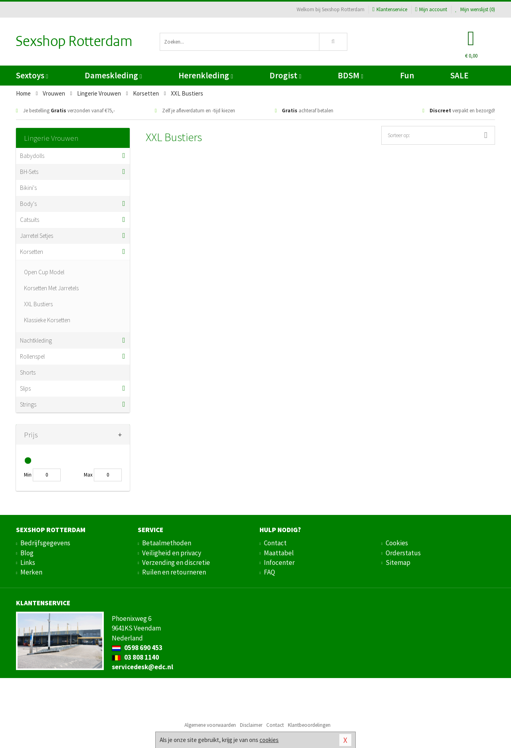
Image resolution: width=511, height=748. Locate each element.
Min (28, 474)
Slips (25, 388)
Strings (28, 404)
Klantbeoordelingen (309, 725)
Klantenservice (389, 9)
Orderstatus (403, 553)
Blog (27, 553)
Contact (275, 543)
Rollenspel (32, 356)
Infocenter (279, 562)
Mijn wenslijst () (475, 9)
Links (27, 562)
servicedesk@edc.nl (142, 666)
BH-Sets (29, 172)
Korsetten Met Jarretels (51, 288)
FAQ (269, 572)
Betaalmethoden (166, 543)
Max (88, 474)
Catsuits (29, 219)
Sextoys (32, 75)
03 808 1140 (135, 657)
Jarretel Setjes (36, 235)
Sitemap (398, 562)
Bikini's (28, 187)
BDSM (350, 75)
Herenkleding (205, 75)
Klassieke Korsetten (47, 320)
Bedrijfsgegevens (45, 543)
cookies (269, 740)
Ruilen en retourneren (174, 572)
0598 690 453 (137, 647)
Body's (28, 203)
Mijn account (431, 9)
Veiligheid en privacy (171, 553)
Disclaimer (251, 725)
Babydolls (32, 156)
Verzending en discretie (176, 562)
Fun (407, 75)
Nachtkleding (36, 340)
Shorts (28, 372)
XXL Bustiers (38, 304)
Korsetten (31, 251)
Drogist (285, 75)
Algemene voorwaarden (210, 725)
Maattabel (279, 553)
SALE (459, 75)
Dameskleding (113, 75)
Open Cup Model (44, 272)
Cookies (397, 543)
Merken (31, 572)
